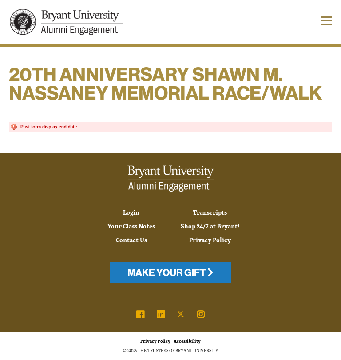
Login (131, 212)
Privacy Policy (210, 239)
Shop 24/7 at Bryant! (210, 226)
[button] (305, 22)
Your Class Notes (131, 226)
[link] (140, 314)
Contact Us (131, 239)
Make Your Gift (170, 272)
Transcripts (210, 212)
